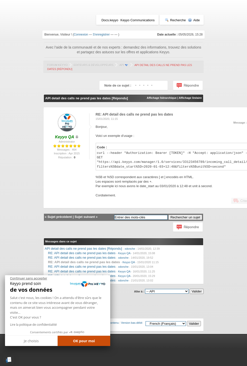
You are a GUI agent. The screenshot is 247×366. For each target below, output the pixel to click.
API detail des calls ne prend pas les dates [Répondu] (83, 248)
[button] (8, 360)
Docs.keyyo (109, 20)
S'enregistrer (101, 34)
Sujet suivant (85, 217)
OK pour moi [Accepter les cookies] (84, 340)
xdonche (130, 248)
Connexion (81, 34)
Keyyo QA (124, 253)
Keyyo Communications (137, 20)
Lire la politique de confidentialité (33, 324)
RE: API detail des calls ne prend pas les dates (82, 253)
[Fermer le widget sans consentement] (29, 278)
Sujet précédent (59, 217)
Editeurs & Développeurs (93, 65)
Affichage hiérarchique (162, 97)
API (121, 65)
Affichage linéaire (190, 97)
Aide (194, 20)
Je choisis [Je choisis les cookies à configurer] (31, 340)
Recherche (175, 20)
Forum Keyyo (57, 65)
